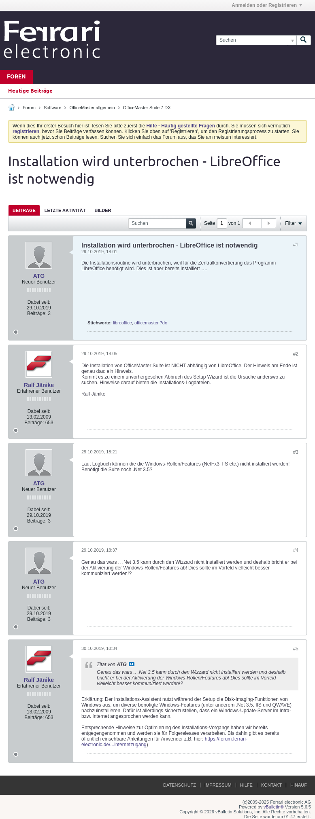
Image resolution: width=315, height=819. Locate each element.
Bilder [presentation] (102, 210)
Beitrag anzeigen (131, 664)
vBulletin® (274, 806)
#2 (295, 354)
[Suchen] (256, 40)
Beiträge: (37, 313)
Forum (29, 107)
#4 (295, 550)
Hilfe (246, 785)
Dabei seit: (39, 302)
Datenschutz (179, 785)
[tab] (24, 210)
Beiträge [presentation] (24, 210)
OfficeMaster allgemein (92, 107)
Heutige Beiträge (30, 91)
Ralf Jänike (39, 385)
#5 (295, 649)
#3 (295, 452)
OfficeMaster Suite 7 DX (147, 107)
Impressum (218, 785)
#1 (295, 245)
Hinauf (298, 785)
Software (52, 107)
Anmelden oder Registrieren (267, 5)
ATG (39, 276)
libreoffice (122, 322)
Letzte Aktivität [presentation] (65, 210)
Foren (16, 77)
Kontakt (271, 785)
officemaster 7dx (150, 322)
